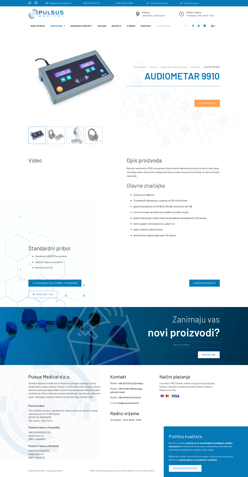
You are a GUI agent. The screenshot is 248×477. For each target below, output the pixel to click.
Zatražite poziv (189, 3)
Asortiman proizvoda (185, 468)
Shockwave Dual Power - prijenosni (55, 283)
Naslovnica (38, 25)
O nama (131, 25)
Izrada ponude (207, 103)
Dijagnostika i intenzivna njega (174, 67)
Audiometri (195, 67)
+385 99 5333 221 (91, 3)
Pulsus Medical (139, 67)
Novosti (117, 25)
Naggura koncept (81, 25)
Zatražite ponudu (156, 3)
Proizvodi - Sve (43, 294)
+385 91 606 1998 (124, 3)
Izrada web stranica (112, 471)
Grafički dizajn (127, 471)
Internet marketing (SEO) (143, 471)
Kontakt (146, 25)
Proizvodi (56, 25)
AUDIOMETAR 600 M (204, 283)
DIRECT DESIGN (96, 471)
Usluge (102, 25)
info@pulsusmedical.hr (60, 3)
